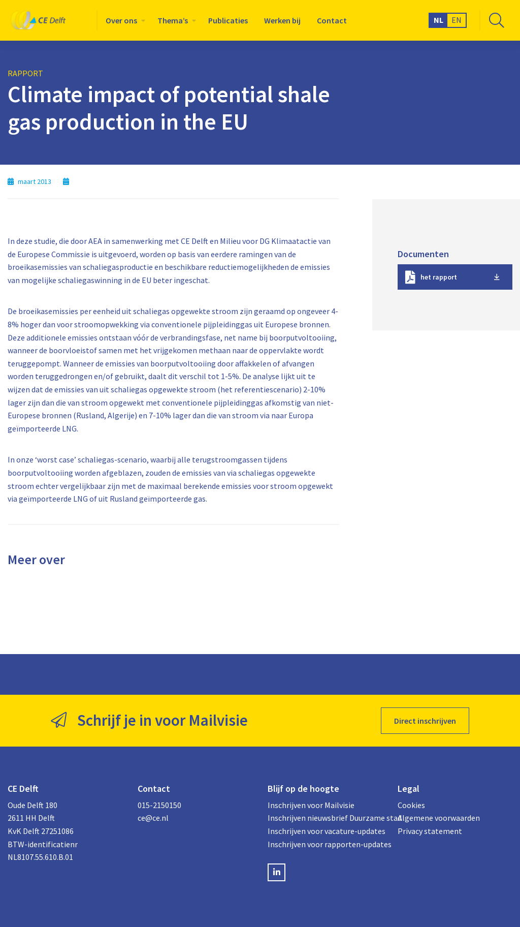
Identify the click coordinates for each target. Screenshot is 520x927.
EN (456, 20)
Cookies (411, 805)
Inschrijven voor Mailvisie (311, 805)
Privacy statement (430, 831)
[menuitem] (123, 20)
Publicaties (228, 20)
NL (438, 20)
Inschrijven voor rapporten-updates (325, 844)
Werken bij (282, 20)
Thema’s (172, 20)
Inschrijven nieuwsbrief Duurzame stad (325, 818)
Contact (332, 20)
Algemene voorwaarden (439, 818)
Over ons (121, 20)
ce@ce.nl (153, 818)
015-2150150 (159, 805)
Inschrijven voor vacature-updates (325, 831)
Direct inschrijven (425, 721)
